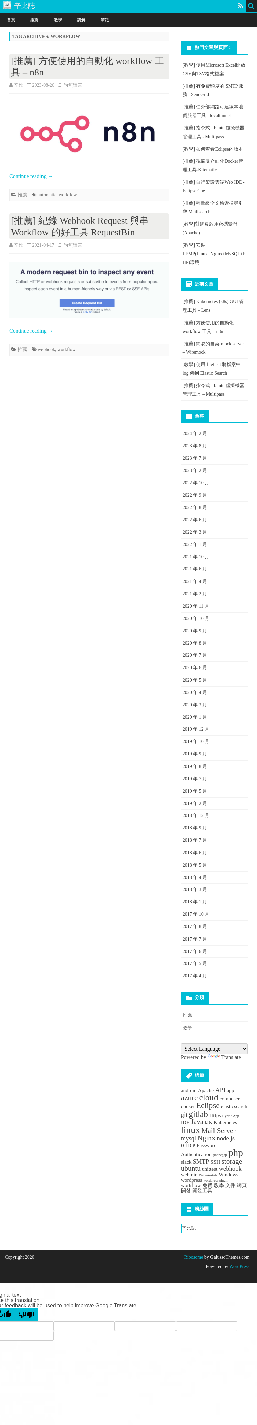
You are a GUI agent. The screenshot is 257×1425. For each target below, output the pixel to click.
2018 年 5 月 (195, 865)
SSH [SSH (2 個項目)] (215, 1162)
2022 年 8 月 (195, 507)
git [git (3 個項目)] (184, 1114)
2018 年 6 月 (195, 852)
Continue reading (31, 176)
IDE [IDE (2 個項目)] (185, 1122)
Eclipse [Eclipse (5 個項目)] (208, 1105)
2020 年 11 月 (196, 606)
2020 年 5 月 (195, 680)
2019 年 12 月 (196, 729)
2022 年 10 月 (196, 482)
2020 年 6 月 (195, 667)
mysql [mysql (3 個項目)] (188, 1138)
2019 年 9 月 (195, 753)
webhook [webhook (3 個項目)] (230, 1168)
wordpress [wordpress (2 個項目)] (191, 1180)
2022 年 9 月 (195, 495)
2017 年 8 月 (195, 926)
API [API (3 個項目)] (220, 1089)
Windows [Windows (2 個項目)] (228, 1174)
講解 (81, 20)
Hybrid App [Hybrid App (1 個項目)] (230, 1116)
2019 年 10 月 (196, 741)
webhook (46, 349)
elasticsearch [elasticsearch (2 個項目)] (234, 1106)
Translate (224, 1057)
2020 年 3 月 (195, 704)
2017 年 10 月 (196, 914)
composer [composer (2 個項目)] (230, 1098)
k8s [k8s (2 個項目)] (208, 1122)
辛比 (18, 85)
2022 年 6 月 (195, 519)
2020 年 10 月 (196, 618)
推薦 (34, 20)
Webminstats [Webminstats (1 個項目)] (208, 1175)
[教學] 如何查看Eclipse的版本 (213, 149)
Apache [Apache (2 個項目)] (206, 1090)
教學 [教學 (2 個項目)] (219, 1185)
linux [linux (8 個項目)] (190, 1130)
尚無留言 (73, 85)
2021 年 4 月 (195, 581)
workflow (68, 194)
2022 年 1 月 (195, 544)
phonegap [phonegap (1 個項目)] (220, 1155)
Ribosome (193, 1257)
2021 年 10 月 (196, 556)
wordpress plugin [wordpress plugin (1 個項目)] (215, 1180)
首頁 (11, 20)
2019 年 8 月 (195, 766)
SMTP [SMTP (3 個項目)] (201, 1161)
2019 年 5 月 (195, 791)
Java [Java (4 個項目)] (197, 1122)
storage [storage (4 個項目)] (232, 1161)
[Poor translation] (26, 1314)
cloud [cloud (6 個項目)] (208, 1097)
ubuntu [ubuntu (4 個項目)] (191, 1168)
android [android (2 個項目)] (189, 1090)
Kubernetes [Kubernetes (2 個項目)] (225, 1122)
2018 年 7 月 (195, 840)
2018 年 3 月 (195, 889)
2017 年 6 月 (195, 951)
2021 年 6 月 (195, 568)
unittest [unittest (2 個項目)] (210, 1169)
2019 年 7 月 (195, 778)
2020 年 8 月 (195, 643)
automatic (47, 194)
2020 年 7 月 (195, 655)
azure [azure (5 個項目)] (189, 1097)
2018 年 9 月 (195, 827)
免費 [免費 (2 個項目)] (207, 1185)
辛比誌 (189, 1228)
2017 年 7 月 (195, 939)
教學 (58, 20)
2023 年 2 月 (195, 470)
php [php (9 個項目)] (235, 1152)
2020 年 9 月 (195, 630)
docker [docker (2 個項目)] (188, 1106)
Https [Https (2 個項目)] (215, 1115)
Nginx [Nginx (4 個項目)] (206, 1138)
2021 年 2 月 (195, 593)
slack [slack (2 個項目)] (186, 1162)
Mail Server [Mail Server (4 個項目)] (218, 1131)
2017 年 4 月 (195, 975)
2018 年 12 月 (196, 815)
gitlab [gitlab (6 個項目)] (198, 1114)
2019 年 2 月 (195, 803)
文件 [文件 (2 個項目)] (230, 1185)
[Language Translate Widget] (214, 1048)
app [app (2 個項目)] (230, 1090)
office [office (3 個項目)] (188, 1144)
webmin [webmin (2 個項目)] (189, 1174)
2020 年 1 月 (195, 717)
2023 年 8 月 (195, 445)
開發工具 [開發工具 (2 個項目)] (202, 1190)
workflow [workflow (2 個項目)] (191, 1185)
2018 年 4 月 (195, 877)
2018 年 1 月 (195, 901)
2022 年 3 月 (195, 532)
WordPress (239, 1266)
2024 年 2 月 (195, 433)
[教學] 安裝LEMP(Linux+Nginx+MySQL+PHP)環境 (214, 254)
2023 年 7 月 (195, 458)
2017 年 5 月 (195, 963)
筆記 (105, 20)
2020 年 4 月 (195, 692)
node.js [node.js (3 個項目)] (226, 1138)
